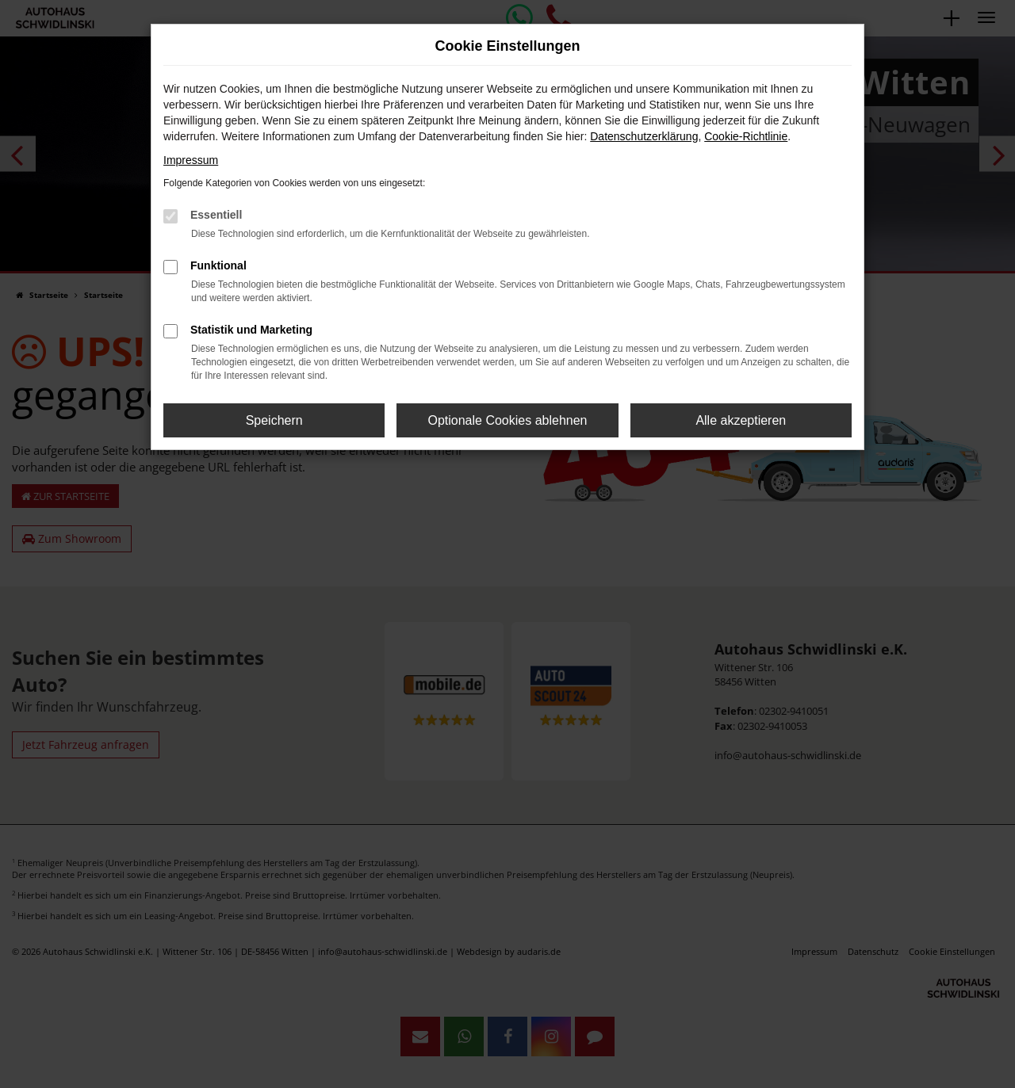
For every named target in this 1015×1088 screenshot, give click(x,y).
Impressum (190, 160)
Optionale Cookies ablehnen (507, 420)
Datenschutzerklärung (644, 136)
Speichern (274, 420)
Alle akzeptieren (740, 420)
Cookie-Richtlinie (745, 136)
